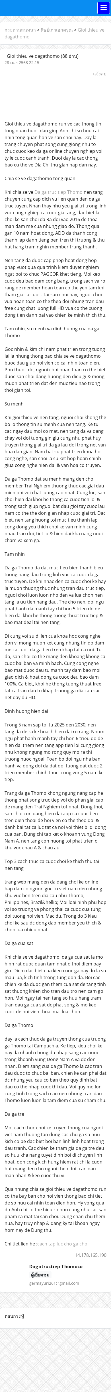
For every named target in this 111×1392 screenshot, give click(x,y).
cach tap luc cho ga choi (63, 1244)
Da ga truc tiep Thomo (58, 192)
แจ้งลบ (99, 74)
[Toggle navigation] (103, 8)
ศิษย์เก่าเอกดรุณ (57, 30)
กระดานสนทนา (20, 30)
